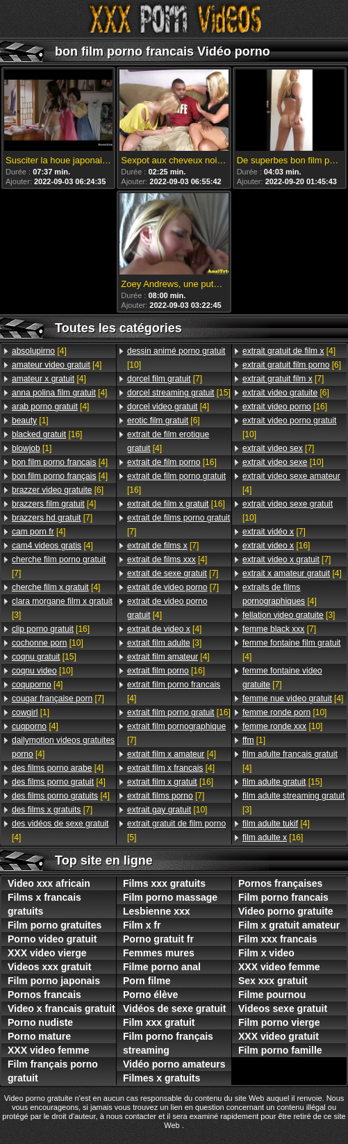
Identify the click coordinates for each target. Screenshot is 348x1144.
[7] (52, 518)
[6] (57, 490)
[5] (176, 830)
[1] (30, 420)
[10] (47, 643)
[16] (47, 434)
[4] (39, 351)
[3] (62, 608)
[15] (44, 657)
